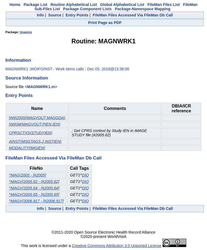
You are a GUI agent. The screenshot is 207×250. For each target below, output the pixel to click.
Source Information (26, 78)
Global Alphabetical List (122, 4)
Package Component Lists (87, 9)
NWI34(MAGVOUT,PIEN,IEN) (34, 124)
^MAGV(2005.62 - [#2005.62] (34, 181)
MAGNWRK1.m (41, 87)
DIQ (85, 175)
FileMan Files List (163, 4)
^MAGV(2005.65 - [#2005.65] (34, 194)
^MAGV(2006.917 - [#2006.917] (36, 201)
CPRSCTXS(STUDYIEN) (30, 133)
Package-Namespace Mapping (142, 9)
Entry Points (76, 15)
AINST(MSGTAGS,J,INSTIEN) (35, 141)
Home (14, 4)
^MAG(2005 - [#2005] (27, 175)
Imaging (26, 32)
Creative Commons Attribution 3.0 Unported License (116, 246)
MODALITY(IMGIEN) (27, 148)
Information (18, 60)
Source (54, 15)
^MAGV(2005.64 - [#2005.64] (34, 188)
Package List (35, 4)
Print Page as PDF (105, 22)
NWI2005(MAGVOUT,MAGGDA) (37, 118)
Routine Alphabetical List (73, 4)
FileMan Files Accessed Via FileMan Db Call (133, 15)
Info (40, 15)
